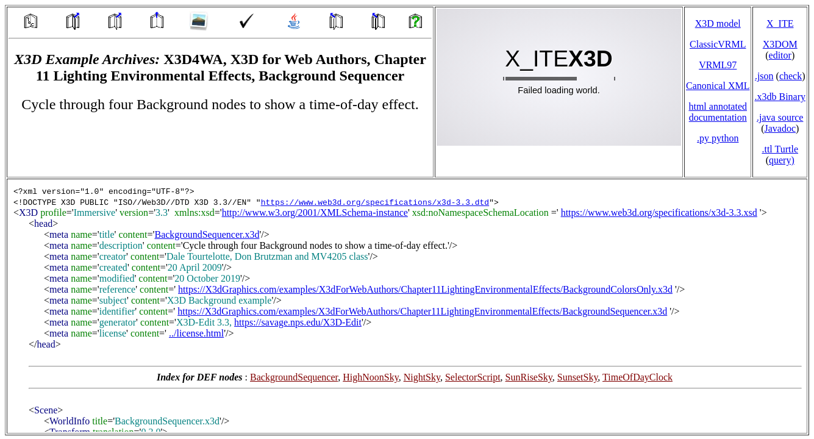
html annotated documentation (717, 112)
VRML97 (718, 65)
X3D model (718, 23)
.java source (780, 117)
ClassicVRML (718, 44)
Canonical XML (717, 85)
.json (764, 76)
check (790, 76)
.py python (717, 138)
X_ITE (779, 23)
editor (780, 55)
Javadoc (780, 128)
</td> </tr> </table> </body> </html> (407, 306)
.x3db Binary (779, 96)
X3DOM (780, 44)
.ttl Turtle (780, 149)
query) (781, 160)
